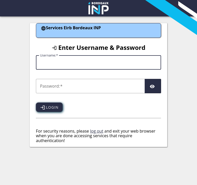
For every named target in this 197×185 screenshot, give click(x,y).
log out (96, 131)
